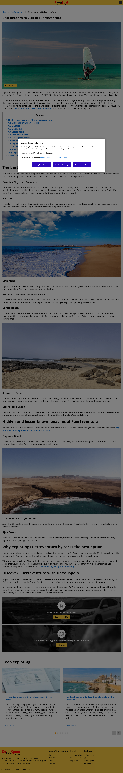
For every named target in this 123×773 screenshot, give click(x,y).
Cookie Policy (45, 157)
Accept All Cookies (41, 165)
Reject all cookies (82, 165)
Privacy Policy (62, 157)
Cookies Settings (61, 165)
